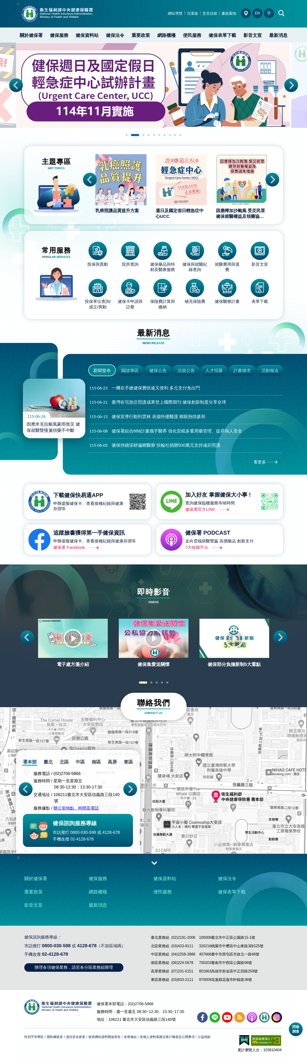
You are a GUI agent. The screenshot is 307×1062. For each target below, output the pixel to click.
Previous (16, 85)
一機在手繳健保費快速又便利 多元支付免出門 (144, 388)
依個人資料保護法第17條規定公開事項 (167, 1037)
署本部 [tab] (30, 761)
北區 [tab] (64, 761)
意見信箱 (209, 13)
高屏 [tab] (112, 761)
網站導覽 (175, 13)
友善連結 (130, 1037)
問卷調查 (295, 1029)
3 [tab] (143, 135)
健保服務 (59, 35)
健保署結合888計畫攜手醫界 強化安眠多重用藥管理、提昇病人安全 (165, 431)
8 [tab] (170, 135)
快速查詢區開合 (282, 13)
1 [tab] (127, 135)
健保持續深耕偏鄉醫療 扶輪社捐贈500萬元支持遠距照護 (154, 445)
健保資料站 (87, 35)
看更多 (260, 462)
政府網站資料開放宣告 (105, 1037)
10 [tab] (180, 135)
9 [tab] (175, 135)
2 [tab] (135, 135)
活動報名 (270, 370)
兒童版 (192, 13)
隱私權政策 (55, 1037)
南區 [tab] (96, 761)
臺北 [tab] (48, 761)
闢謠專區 (130, 370)
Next (291, 85)
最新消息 (278, 35)
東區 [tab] (128, 761)
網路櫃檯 (166, 35)
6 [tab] (159, 135)
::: (18, 4)
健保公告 (158, 370)
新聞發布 (102, 370)
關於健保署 (31, 35)
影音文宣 (252, 35)
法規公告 (186, 370)
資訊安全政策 (75, 1037)
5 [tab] (154, 135)
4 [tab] (149, 135)
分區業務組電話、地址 (246, 13)
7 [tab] (164, 135)
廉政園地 (228, 13)
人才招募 (214, 370)
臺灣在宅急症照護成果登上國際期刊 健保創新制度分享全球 (157, 402)
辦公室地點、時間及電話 (76, 808)
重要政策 (141, 35)
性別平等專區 (34, 1037)
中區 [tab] (80, 761)
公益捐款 (204, 1037)
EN (257, 13)
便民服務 (192, 35)
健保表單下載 (222, 35)
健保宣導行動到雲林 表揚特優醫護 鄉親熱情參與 (147, 416)
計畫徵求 (242, 370)
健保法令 (115, 35)
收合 (154, 862)
